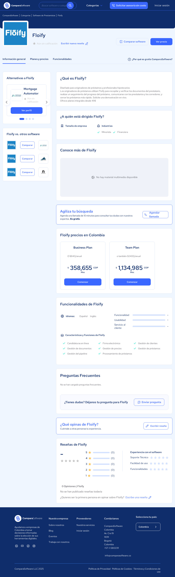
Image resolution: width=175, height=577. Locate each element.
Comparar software (132, 42)
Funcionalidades (62, 59)
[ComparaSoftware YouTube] (22, 546)
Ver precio (161, 41)
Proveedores (84, 518)
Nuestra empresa (58, 518)
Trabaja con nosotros (59, 542)
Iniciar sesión (162, 5)
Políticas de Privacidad (99, 568)
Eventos (53, 536)
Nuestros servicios (86, 525)
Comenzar (82, 282)
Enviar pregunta (150, 402)
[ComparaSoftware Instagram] (34, 546)
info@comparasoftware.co (117, 555)
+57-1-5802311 (111, 547)
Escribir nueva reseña (75, 44)
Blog (51, 530)
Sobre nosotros (56, 525)
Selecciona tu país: (146, 517)
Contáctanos (111, 518)
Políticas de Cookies (122, 568)
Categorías (94, 5)
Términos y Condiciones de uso (146, 570)
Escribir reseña (156, 426)
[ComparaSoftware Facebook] (28, 546)
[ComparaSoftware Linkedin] (16, 546)
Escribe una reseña (139, 497)
